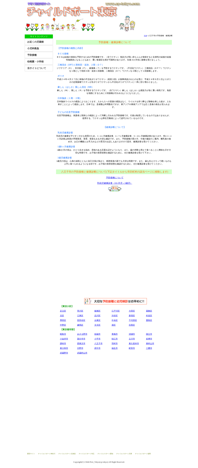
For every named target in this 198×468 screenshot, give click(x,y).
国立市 (149, 334)
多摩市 (149, 339)
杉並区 (149, 315)
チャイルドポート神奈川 (46, 454)
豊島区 (149, 320)
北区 (62, 315)
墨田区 (63, 320)
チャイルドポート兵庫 (124, 454)
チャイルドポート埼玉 (86, 454)
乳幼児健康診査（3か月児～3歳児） (114, 183)
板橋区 (97, 311)
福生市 (115, 348)
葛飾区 (149, 311)
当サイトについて (36, 68)
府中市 (97, 348)
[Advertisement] (114, 216)
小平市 (97, 339)
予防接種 (32, 55)
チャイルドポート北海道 (67, 454)
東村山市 (150, 343)
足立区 (63, 311)
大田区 (132, 311)
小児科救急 (33, 48)
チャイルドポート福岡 (143, 454)
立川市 (132, 339)
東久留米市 (134, 343)
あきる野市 (82, 334)
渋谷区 (115, 315)
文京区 (97, 325)
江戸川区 (116, 311)
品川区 (97, 315)
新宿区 (132, 315)
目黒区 (132, 325)
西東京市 (81, 343)
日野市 (80, 348)
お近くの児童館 (35, 42)
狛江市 (115, 339)
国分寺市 (81, 339)
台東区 (97, 320)
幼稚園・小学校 (35, 61)
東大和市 (64, 348)
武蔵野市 (64, 353)
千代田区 (133, 320)
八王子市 (98, 343)
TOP (145, 36)
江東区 (80, 315)
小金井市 (64, 339)
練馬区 (80, 325)
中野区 (63, 325)
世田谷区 (81, 320)
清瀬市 (132, 334)
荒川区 (80, 311)
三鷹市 (149, 348)
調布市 (63, 343)
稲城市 (97, 334)
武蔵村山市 (82, 353)
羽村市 (115, 343)
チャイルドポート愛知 (105, 454)
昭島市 (63, 334)
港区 (114, 325)
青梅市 (115, 334)
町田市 (132, 348)
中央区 (115, 320)
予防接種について (114, 177)
